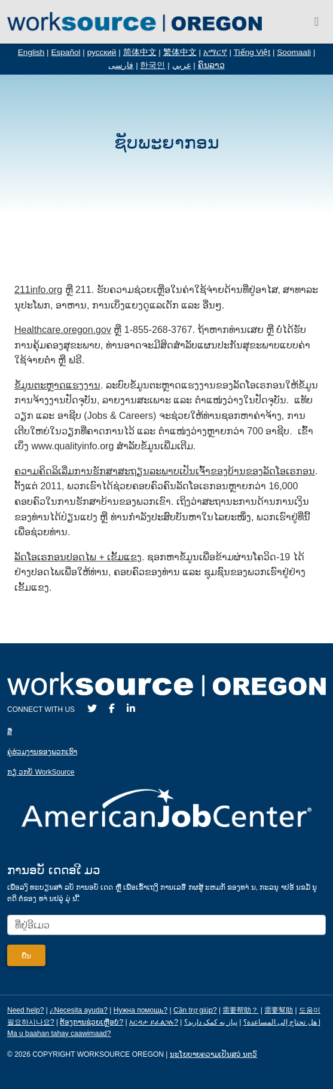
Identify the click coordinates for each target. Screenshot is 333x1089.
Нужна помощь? (140, 1010)
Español (65, 52)
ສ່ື (9, 731)
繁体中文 (180, 52)
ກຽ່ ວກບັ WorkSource (40, 772)
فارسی (120, 65)
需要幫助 (278, 1010)
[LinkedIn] (131, 709)
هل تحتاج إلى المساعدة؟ (280, 1022)
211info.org (38, 290)
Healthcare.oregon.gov (62, 330)
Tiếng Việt (252, 52)
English (31, 52)
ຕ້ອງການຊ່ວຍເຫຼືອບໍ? (91, 1022)
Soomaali (294, 52)
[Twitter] (92, 709)
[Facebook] (112, 709)
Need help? (25, 1010)
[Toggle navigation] (316, 21)
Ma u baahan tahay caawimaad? (59, 1033)
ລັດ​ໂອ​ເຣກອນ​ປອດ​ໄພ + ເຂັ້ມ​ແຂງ (78, 557)
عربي (181, 65)
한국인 (152, 65)
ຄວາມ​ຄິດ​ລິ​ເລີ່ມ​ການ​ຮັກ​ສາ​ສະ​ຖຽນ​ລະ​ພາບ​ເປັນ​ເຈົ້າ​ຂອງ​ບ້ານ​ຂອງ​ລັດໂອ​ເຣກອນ (164, 471)
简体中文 (140, 52)
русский (102, 52)
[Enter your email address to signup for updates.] (166, 925)
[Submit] (26, 955)
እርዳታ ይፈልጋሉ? (153, 1022)
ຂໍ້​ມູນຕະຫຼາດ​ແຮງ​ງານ (57, 385)
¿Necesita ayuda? (79, 1010)
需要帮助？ (240, 1010)
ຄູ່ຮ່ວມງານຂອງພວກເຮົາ (42, 752)
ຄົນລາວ (211, 65)
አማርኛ (215, 52)
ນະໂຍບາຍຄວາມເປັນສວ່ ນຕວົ (213, 1054)
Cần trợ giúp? (195, 1010)
